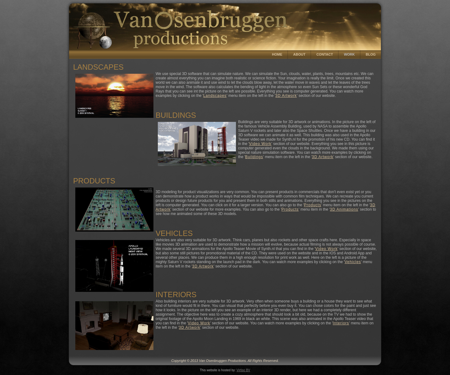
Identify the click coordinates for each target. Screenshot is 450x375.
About (299, 54)
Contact (324, 54)
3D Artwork (286, 95)
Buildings (254, 157)
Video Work (260, 144)
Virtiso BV (243, 370)
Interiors (341, 323)
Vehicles (353, 262)
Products (312, 205)
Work (349, 54)
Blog (371, 54)
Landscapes (215, 95)
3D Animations (344, 209)
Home (277, 54)
